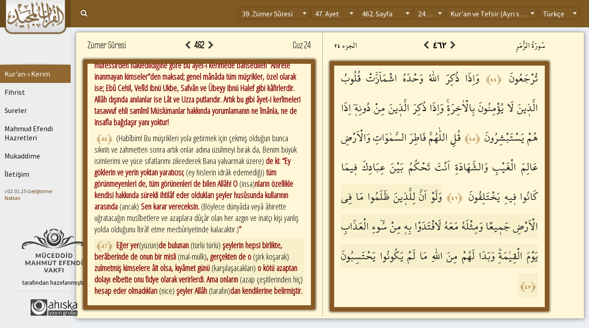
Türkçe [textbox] (553, 13)
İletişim (17, 174)
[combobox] (274, 13)
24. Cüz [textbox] (428, 13)
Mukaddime (22, 155)
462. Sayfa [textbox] (377, 13)
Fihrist (15, 92)
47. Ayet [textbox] (327, 13)
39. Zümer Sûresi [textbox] (267, 13)
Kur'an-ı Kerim (27, 73)
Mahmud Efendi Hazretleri (29, 133)
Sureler (16, 110)
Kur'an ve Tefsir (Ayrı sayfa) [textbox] (492, 13)
